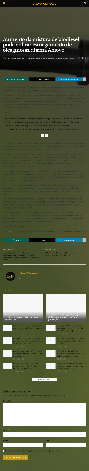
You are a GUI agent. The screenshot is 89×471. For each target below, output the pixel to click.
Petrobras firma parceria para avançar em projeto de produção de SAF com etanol (43, 118)
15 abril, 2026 (53, 321)
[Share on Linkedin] (69, 79)
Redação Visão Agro (17, 58)
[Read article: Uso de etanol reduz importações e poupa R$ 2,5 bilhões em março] (7, 329)
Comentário (8, 402)
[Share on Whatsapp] (16, 79)
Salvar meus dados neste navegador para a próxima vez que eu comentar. (33, 453)
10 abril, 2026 (62, 335)
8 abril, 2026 (62, 348)
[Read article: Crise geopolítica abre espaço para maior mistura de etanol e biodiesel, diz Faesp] (51, 329)
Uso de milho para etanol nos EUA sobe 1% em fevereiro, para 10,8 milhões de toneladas (71, 367)
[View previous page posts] (42, 135)
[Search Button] (85, 3)
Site (47, 442)
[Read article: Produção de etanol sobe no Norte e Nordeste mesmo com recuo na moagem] (7, 355)
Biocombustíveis (48, 58)
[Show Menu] (4, 3)
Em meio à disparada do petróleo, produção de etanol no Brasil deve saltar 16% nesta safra (28, 342)
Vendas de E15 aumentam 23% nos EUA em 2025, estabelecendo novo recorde (71, 342)
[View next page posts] (46, 135)
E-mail (6, 442)
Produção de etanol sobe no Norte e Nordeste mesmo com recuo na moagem (28, 355)
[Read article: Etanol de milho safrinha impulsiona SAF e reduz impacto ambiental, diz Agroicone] (51, 355)
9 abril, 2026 (18, 348)
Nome (6, 431)
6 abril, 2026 (18, 373)
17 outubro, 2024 (34, 58)
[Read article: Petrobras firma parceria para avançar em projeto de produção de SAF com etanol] (23, 310)
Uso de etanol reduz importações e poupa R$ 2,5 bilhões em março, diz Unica (41, 122)
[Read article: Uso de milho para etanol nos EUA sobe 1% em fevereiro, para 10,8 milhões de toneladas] (51, 367)
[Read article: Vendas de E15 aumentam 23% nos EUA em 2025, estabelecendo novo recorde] (51, 342)
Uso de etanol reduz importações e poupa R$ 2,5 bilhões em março (36, 126)
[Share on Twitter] (42, 79)
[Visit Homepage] (44, 3)
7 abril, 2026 (18, 360)
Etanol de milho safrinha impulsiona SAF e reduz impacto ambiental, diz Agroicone (71, 355)
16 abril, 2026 (10, 321)
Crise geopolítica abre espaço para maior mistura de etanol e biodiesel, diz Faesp (43, 129)
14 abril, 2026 (18, 333)
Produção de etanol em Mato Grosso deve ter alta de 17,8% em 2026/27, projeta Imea (27, 367)
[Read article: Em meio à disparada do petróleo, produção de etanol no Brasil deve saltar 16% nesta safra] (7, 342)
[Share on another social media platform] (84, 79)
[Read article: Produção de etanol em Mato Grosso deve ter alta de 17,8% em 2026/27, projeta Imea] (7, 367)
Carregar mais (44, 381)
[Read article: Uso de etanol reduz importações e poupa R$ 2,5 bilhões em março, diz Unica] (66, 310)
